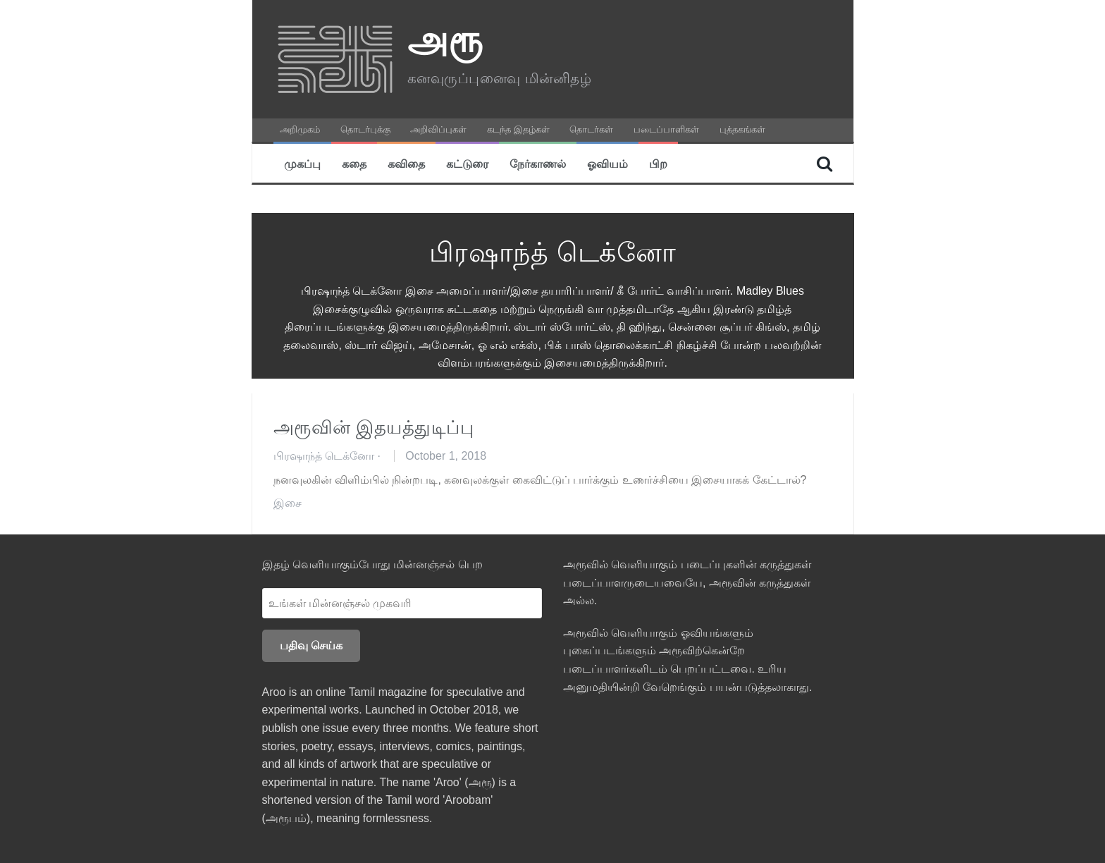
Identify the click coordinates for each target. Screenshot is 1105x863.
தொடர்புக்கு (365, 129)
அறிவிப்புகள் (438, 129)
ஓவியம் (607, 162)
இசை (287, 503)
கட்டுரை (467, 162)
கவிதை (406, 162)
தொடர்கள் (591, 129)
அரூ (445, 39)
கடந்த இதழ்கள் (518, 129)
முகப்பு (302, 162)
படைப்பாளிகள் (666, 129)
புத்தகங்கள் (742, 129)
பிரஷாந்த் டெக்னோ (323, 456)
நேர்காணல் (538, 162)
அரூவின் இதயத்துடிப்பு (373, 427)
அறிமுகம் (300, 129)
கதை (354, 162)
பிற (658, 162)
